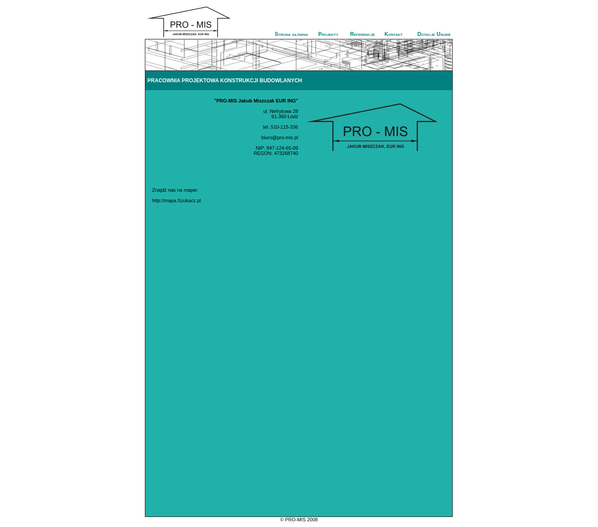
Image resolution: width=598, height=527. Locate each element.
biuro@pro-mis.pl (279, 137)
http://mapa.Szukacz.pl (176, 200)
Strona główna (291, 34)
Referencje (362, 34)
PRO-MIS (295, 519)
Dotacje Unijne (433, 34)
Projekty (328, 34)
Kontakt (393, 34)
